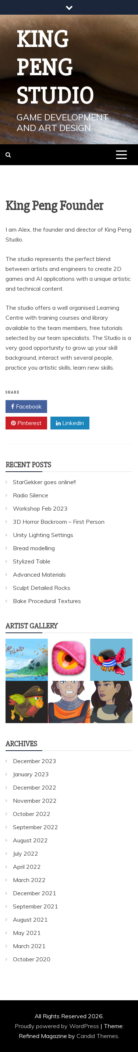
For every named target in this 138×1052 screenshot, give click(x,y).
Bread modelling (34, 548)
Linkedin (70, 423)
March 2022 (29, 880)
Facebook (26, 406)
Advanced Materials (39, 574)
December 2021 (34, 893)
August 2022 (30, 840)
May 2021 (27, 932)
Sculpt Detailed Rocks (41, 587)
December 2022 (34, 787)
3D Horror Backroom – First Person (59, 521)
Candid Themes (97, 1036)
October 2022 (31, 813)
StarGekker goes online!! (44, 482)
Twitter (69, 406)
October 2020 (31, 959)
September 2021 (35, 906)
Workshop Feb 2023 (40, 508)
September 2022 (35, 827)
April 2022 (27, 866)
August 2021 (30, 919)
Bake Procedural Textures (47, 601)
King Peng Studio (55, 67)
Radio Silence (30, 495)
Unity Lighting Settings (43, 534)
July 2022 (25, 853)
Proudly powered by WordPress (57, 1026)
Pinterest (26, 423)
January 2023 (31, 774)
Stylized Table (31, 561)
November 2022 (35, 800)
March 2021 (29, 946)
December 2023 (34, 761)
